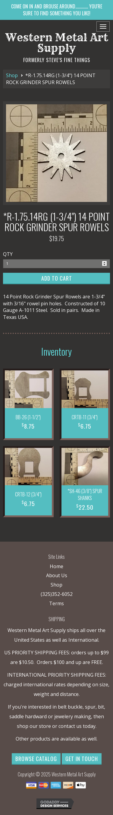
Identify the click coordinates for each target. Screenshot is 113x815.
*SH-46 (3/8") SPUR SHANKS (84, 494)
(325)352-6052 (57, 594)
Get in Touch (81, 759)
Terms (56, 603)
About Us (56, 575)
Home (56, 566)
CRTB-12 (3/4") (28, 494)
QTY (8, 254)
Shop (12, 75)
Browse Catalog (36, 759)
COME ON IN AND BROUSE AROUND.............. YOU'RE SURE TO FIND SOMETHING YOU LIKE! (56, 10)
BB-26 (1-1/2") (28, 417)
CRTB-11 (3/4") (85, 417)
